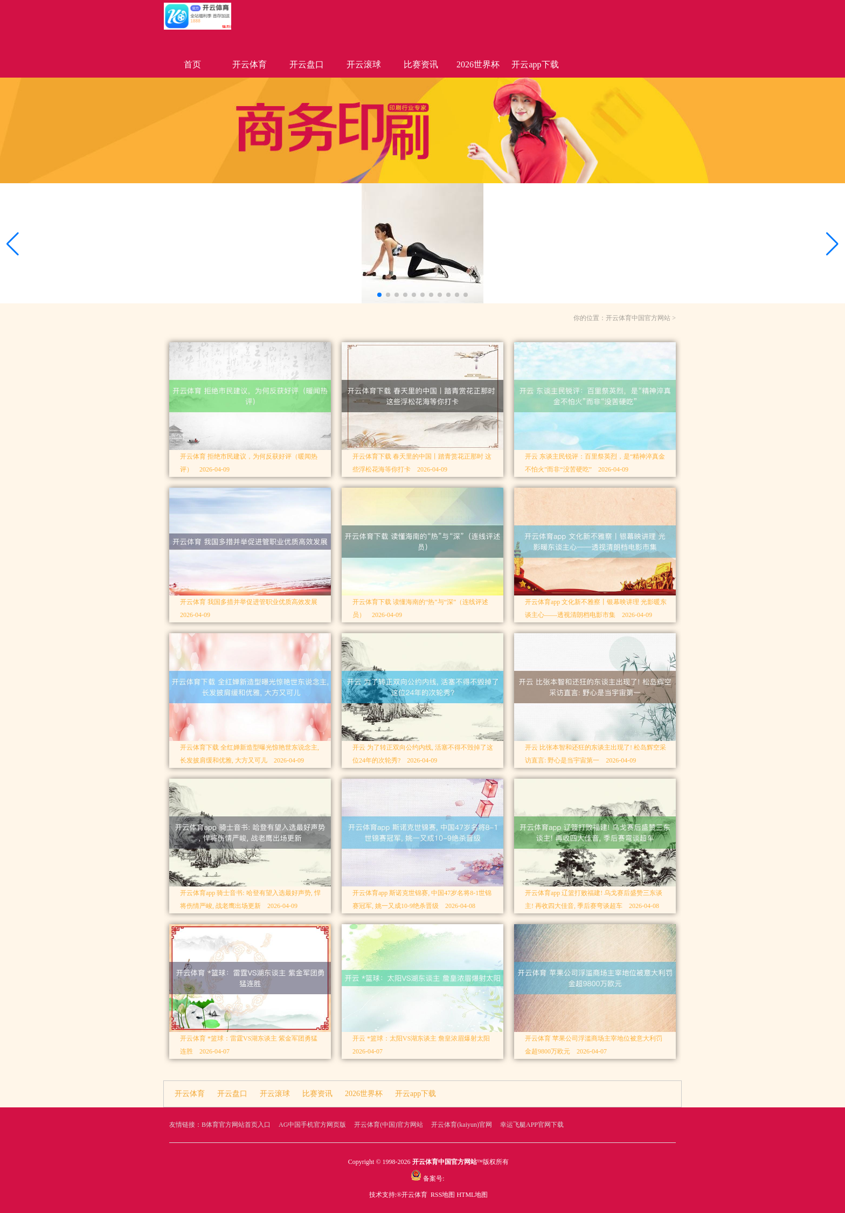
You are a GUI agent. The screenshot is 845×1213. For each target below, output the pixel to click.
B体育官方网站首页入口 (236, 1124)
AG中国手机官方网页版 (312, 1124)
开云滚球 (364, 64)
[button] (832, 244)
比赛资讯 (421, 64)
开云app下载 (534, 64)
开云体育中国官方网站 (638, 318)
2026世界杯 (478, 64)
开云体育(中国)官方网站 (388, 1124)
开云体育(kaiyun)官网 (461, 1124)
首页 (192, 64)
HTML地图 (472, 1194)
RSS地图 (443, 1194)
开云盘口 (306, 64)
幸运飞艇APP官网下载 (532, 1124)
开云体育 (249, 64)
